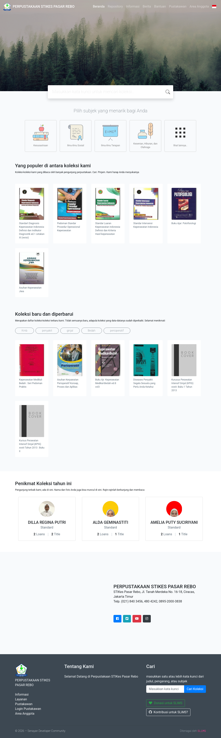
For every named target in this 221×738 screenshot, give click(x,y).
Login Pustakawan (28, 709)
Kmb (24, 330)
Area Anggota (199, 6)
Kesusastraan (41, 136)
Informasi (132, 6)
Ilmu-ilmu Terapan (110, 136)
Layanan (21, 699)
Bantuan (160, 6)
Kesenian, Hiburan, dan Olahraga (145, 136)
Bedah (91, 330)
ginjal (70, 330)
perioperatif (117, 330)
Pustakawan (177, 6)
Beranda (99, 6)
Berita (147, 6)
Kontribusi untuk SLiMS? (168, 712)
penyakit (47, 330)
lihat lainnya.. (180, 136)
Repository (115, 6)
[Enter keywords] (165, 689)
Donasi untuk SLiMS (165, 703)
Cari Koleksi (195, 689)
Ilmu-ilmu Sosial (75, 136)
